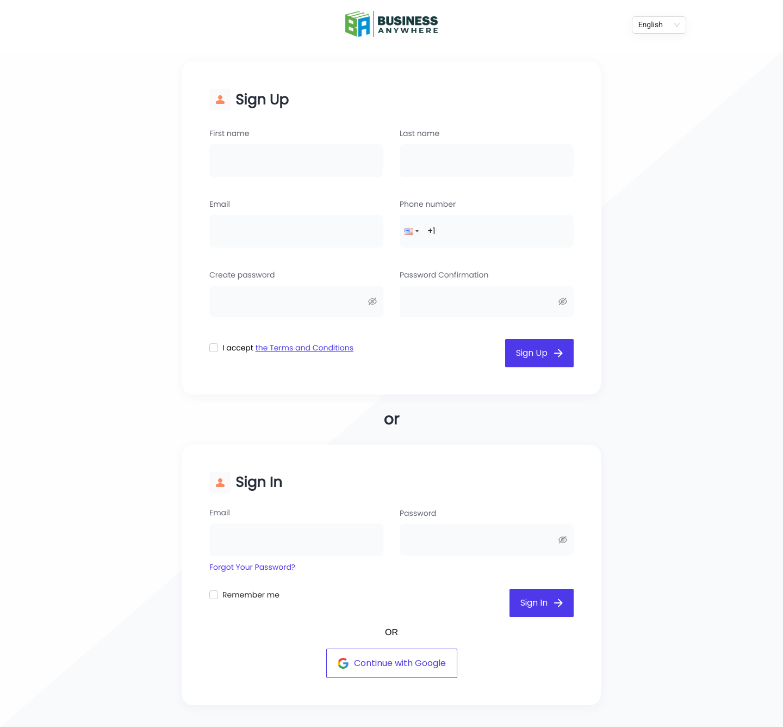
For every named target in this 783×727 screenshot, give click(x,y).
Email (219, 204)
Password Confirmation (444, 274)
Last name (419, 133)
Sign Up (539, 353)
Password (418, 513)
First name (229, 133)
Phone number (428, 204)
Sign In (541, 602)
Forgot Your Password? (252, 567)
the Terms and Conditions (304, 347)
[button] (410, 231)
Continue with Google (392, 663)
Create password (242, 274)
